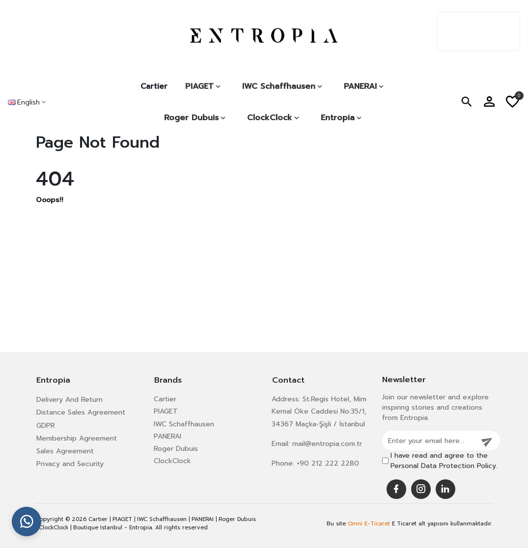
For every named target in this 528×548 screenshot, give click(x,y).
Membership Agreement (76, 438)
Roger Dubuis (176, 449)
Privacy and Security (70, 464)
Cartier (153, 86)
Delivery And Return (69, 399)
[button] (466, 102)
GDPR (45, 425)
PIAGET (166, 411)
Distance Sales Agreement (80, 412)
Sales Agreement (65, 451)
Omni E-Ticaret (369, 524)
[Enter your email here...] (428, 440)
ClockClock (172, 461)
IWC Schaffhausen (184, 424)
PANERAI (167, 436)
